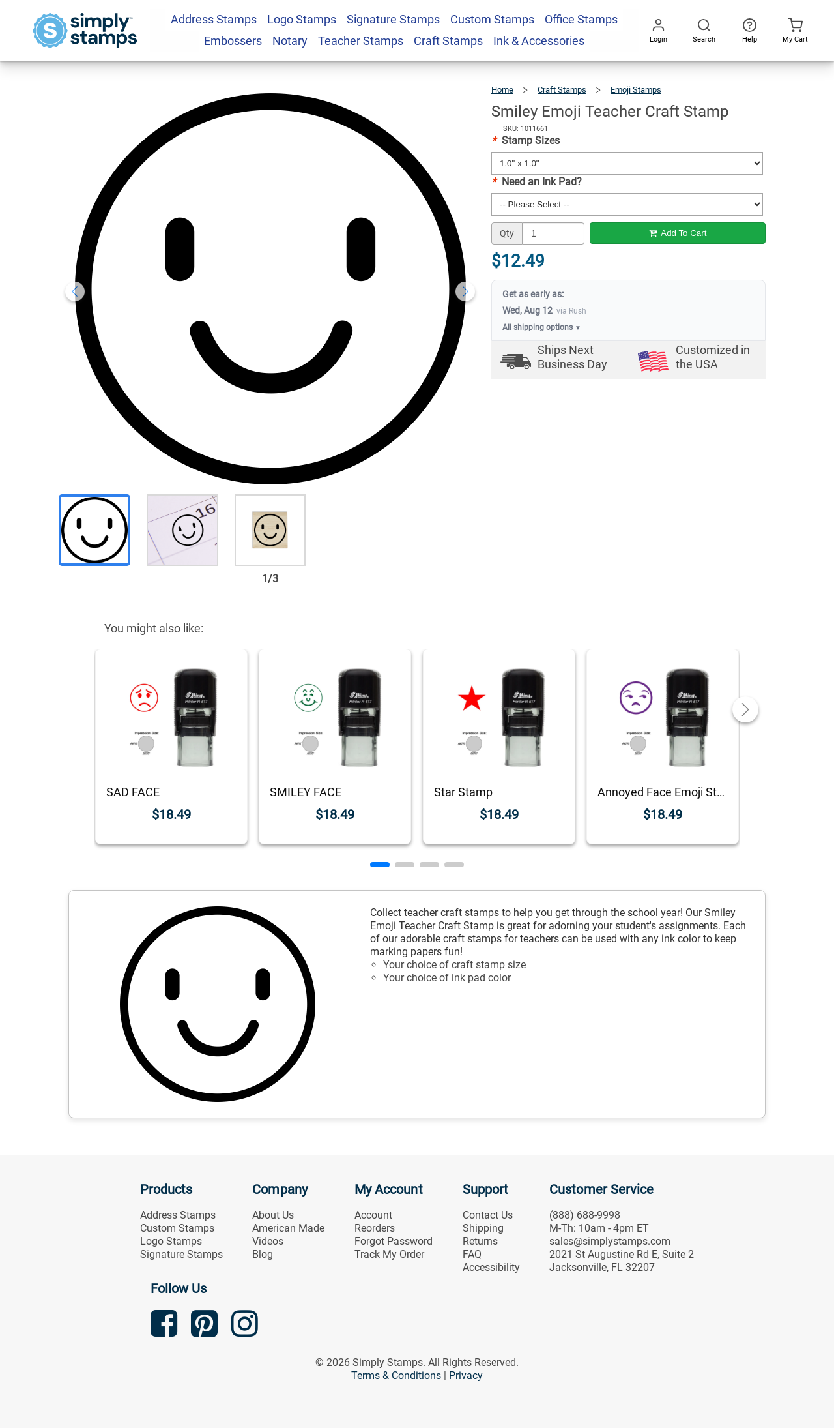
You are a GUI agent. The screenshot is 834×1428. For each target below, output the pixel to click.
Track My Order (389, 1254)
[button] (380, 864)
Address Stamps (178, 1215)
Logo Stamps (171, 1241)
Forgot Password (393, 1241)
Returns (480, 1241)
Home (502, 90)
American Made (288, 1228)
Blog (262, 1254)
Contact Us (488, 1215)
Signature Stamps (181, 1254)
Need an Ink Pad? (536, 181)
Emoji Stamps (636, 90)
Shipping (483, 1228)
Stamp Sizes (525, 140)
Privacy (466, 1375)
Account (373, 1215)
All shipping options (541, 327)
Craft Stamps (562, 90)
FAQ (472, 1254)
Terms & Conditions (396, 1375)
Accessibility (491, 1267)
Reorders (374, 1228)
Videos (267, 1241)
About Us (273, 1215)
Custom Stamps (177, 1228)
